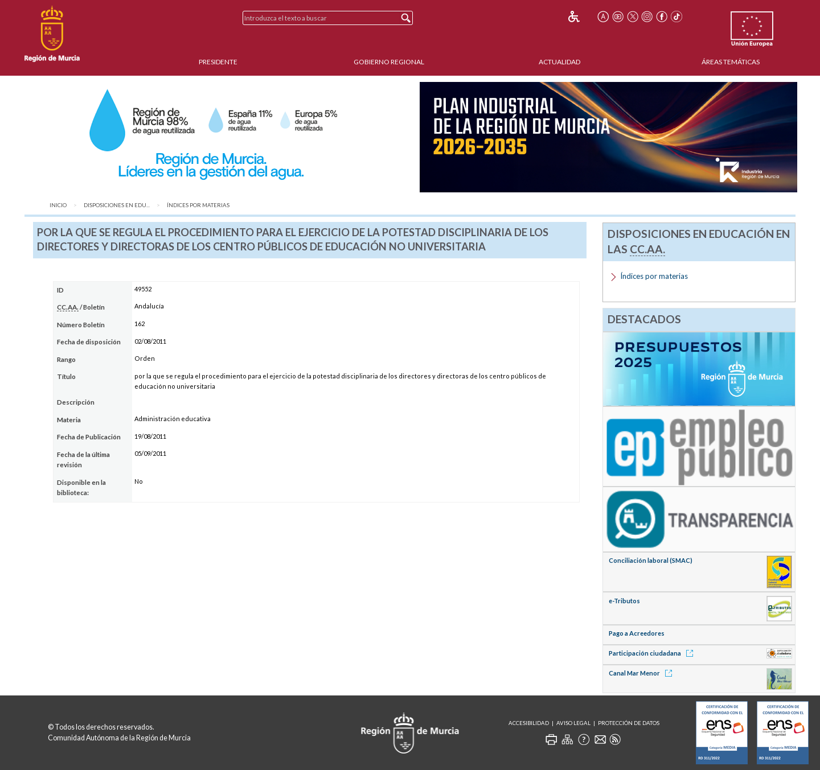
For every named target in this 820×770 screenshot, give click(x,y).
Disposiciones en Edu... (117, 205)
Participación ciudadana (653, 653)
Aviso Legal (573, 723)
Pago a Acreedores (637, 633)
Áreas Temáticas (731, 61)
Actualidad (559, 61)
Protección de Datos (628, 723)
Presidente (218, 61)
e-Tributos (624, 600)
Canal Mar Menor (642, 673)
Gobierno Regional (389, 61)
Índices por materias (198, 205)
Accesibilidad (529, 723)
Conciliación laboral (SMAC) (650, 560)
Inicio (58, 205)
